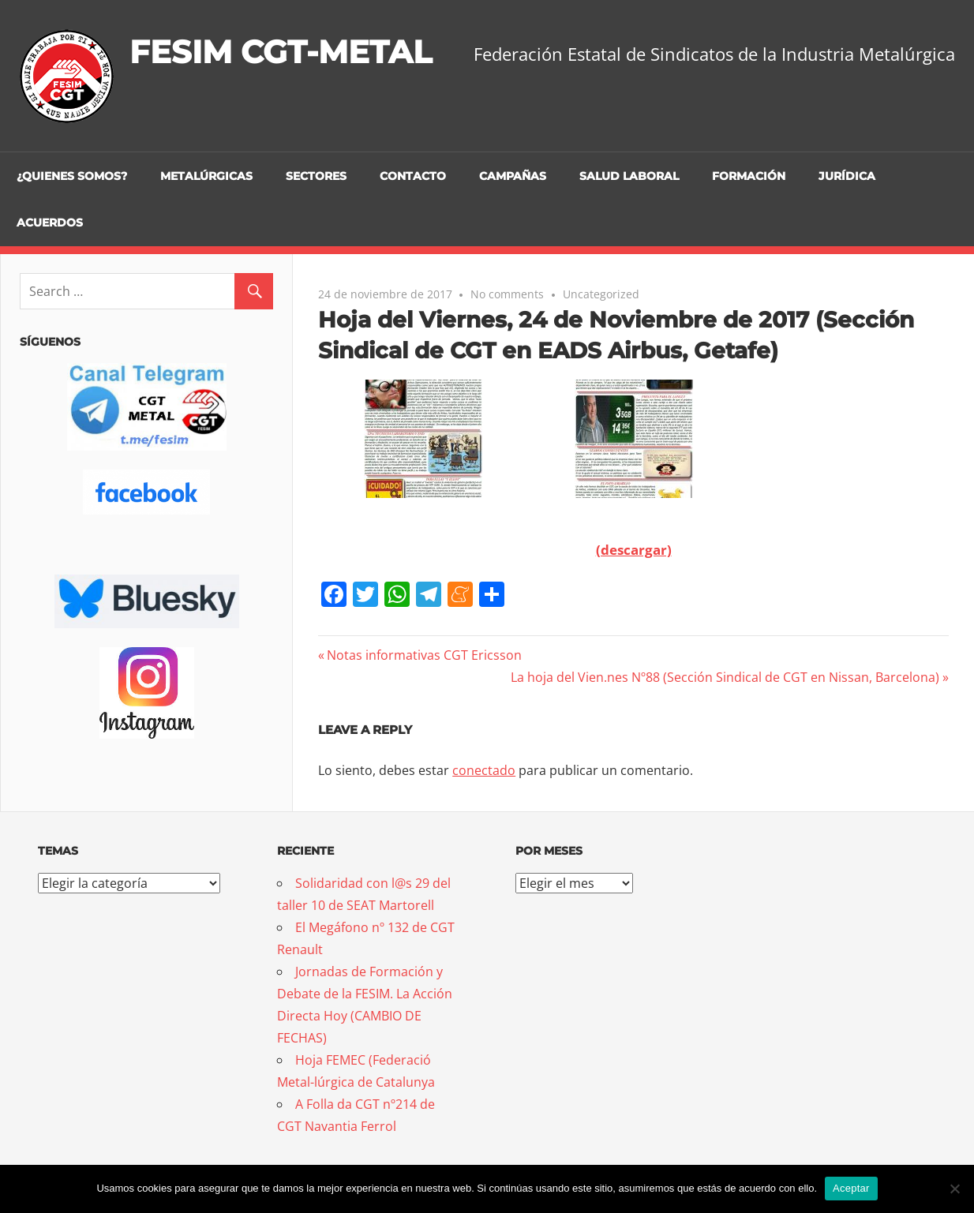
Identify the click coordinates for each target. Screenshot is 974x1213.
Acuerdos (50, 222)
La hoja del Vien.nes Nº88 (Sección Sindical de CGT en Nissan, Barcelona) (725, 677)
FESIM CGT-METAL (280, 51)
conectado (483, 770)
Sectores (316, 176)
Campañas (512, 176)
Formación (748, 176)
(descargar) (634, 550)
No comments (507, 293)
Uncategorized (601, 293)
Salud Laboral (629, 176)
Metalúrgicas (206, 176)
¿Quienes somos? (72, 176)
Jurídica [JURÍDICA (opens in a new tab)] (847, 176)
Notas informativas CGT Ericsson (424, 655)
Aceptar (851, 1188)
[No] (954, 1188)
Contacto (413, 176)
